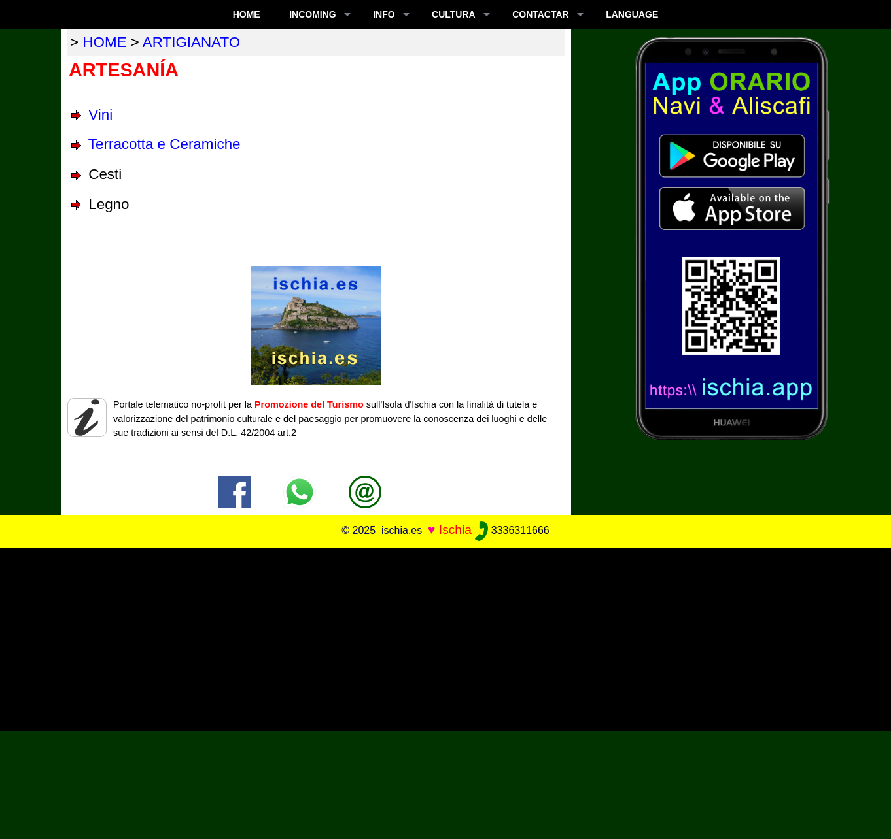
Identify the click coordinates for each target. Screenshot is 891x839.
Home (246, 14)
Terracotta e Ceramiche (164, 144)
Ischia (455, 529)
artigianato (191, 42)
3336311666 (512, 530)
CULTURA (454, 14)
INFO (383, 14)
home (104, 42)
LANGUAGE (632, 14)
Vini (100, 115)
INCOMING (312, 14)
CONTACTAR (540, 14)
